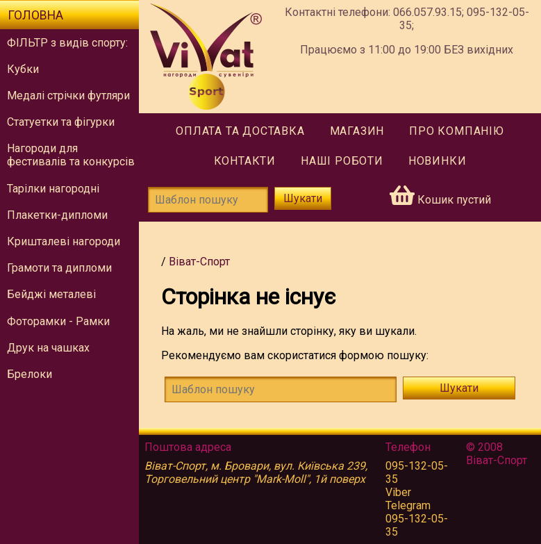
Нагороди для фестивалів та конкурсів (71, 155)
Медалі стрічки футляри (68, 95)
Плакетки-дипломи (57, 215)
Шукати (302, 198)
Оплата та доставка (240, 131)
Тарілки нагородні (53, 188)
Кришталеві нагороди (63, 241)
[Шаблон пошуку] (208, 200)
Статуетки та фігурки (61, 122)
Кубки (23, 69)
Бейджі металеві (51, 294)
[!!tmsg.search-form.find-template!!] (281, 389)
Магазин (357, 131)
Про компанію (456, 131)
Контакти (245, 160)
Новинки (437, 160)
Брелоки (29, 374)
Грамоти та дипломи (59, 267)
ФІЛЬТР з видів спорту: (67, 42)
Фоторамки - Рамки (58, 321)
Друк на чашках (48, 347)
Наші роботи (342, 160)
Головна (35, 15)
